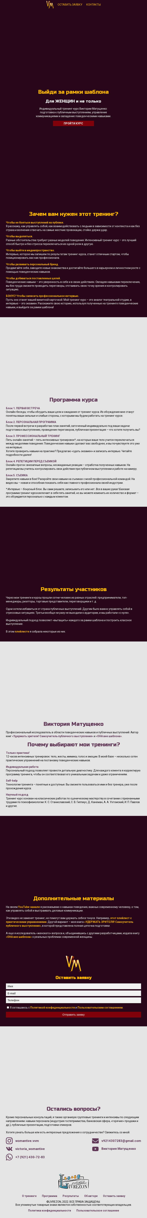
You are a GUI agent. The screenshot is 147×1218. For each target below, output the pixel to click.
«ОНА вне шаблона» (109, 736)
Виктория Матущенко (50, 3)
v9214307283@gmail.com (116, 1141)
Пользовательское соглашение (97, 1210)
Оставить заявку (70, 4)
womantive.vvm (22, 1141)
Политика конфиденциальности (49, 1210)
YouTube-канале (29, 906)
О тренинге (29, 1195)
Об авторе (91, 1195)
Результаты (71, 1195)
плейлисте (22, 631)
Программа (49, 1195)
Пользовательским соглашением (100, 1007)
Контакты (93, 4)
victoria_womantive (25, 1149)
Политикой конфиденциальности (52, 1007)
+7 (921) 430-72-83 (25, 1157)
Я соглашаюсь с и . (66, 1007)
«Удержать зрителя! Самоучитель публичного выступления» (52, 736)
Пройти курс (73, 123)
